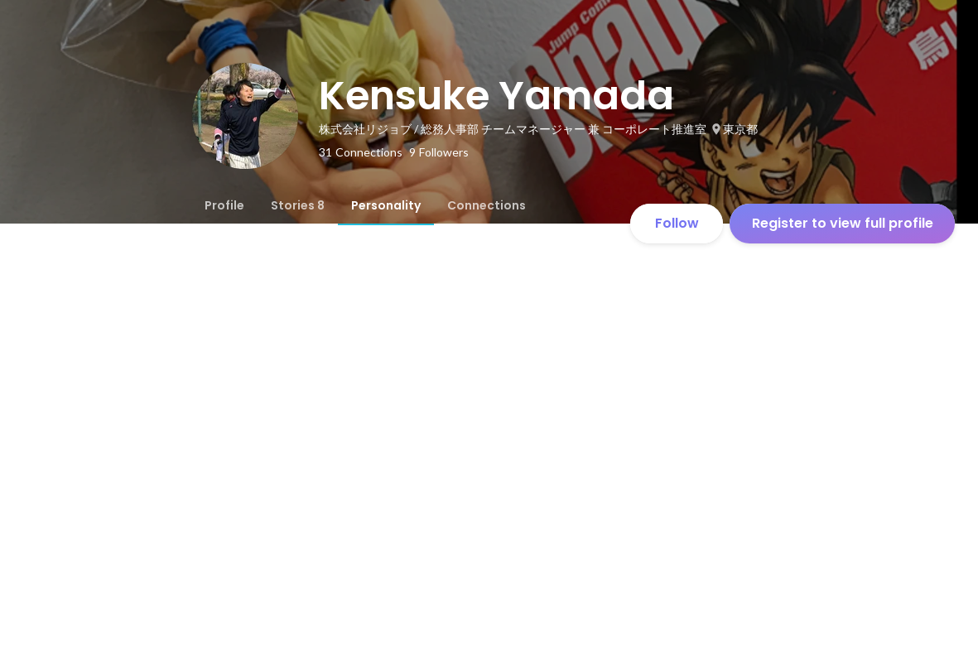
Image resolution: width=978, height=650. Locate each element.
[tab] (224, 205)
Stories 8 (298, 205)
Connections (486, 205)
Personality (386, 205)
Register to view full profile (842, 223)
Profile (224, 205)
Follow (677, 223)
